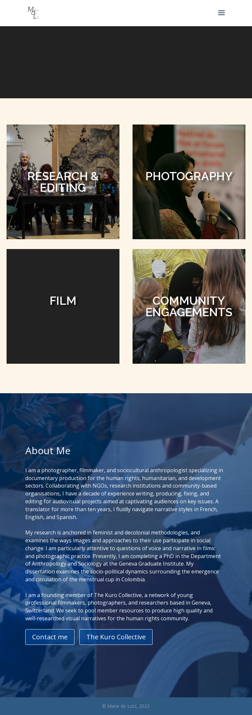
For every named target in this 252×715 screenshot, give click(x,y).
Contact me (50, 636)
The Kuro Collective (116, 636)
